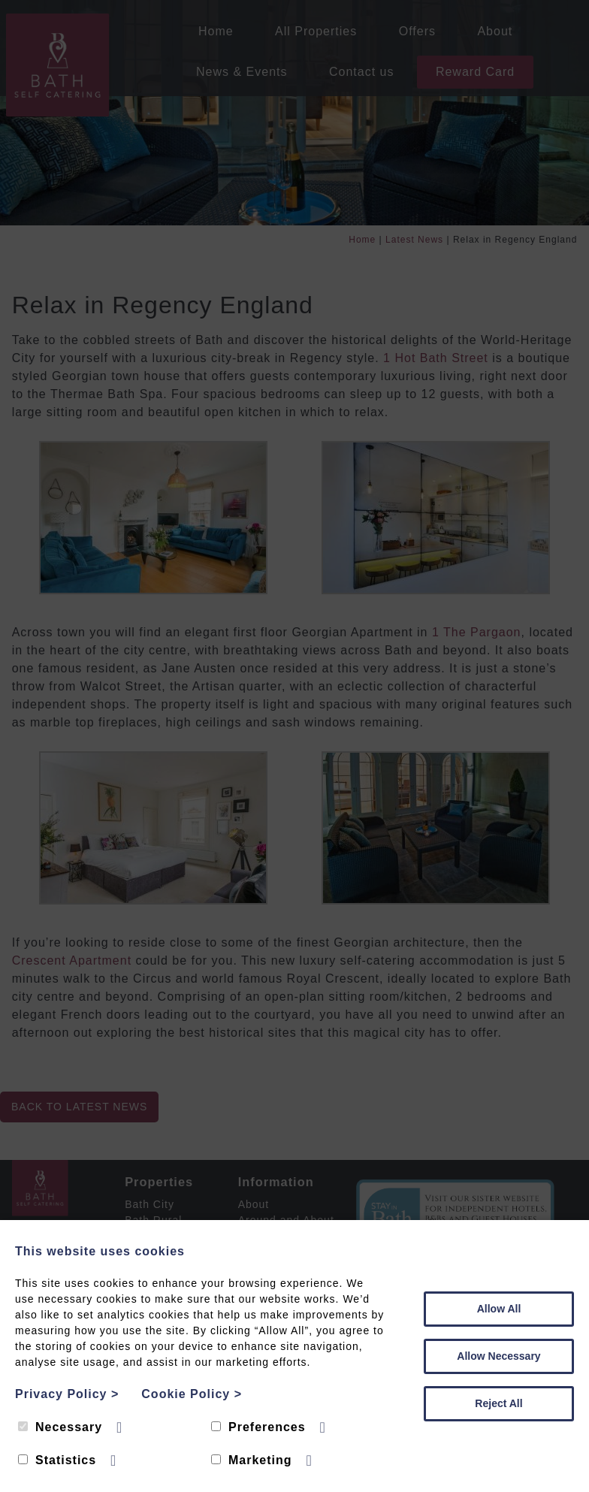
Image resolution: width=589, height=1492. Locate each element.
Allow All (499, 1309)
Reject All (498, 1403)
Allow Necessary (498, 1356)
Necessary (60, 1427)
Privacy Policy (67, 1394)
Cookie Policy (191, 1394)
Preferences (258, 1427)
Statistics (57, 1460)
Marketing (251, 1460)
